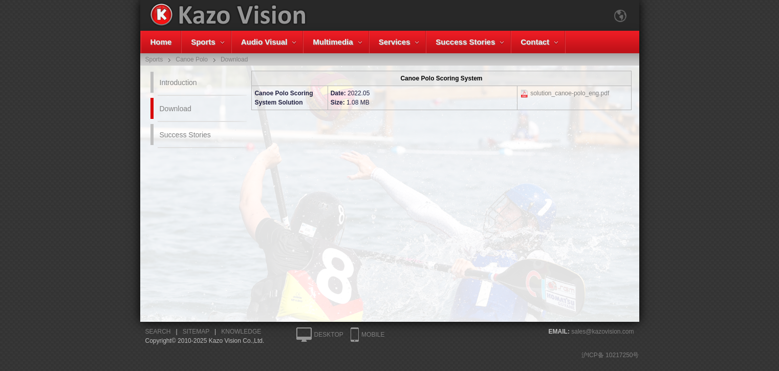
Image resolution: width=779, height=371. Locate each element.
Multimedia (333, 41)
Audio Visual (264, 41)
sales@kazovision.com (602, 331)
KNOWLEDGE (241, 331)
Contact (535, 41)
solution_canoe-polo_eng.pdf (569, 93)
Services (394, 41)
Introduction (178, 82)
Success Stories (465, 41)
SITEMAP (196, 331)
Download (175, 109)
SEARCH (158, 331)
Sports (203, 41)
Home (161, 41)
